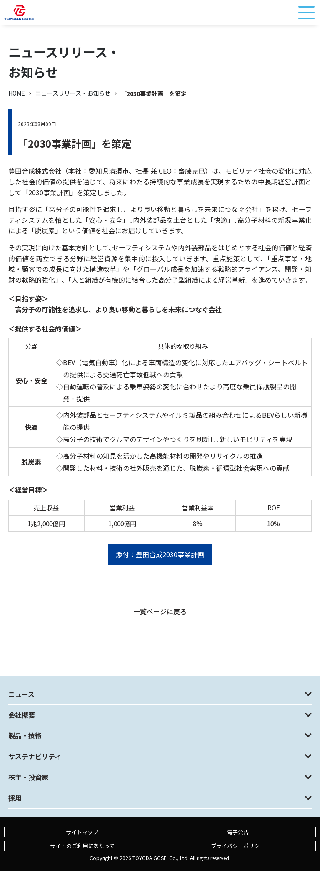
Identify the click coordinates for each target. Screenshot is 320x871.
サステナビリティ (34, 756)
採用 (15, 798)
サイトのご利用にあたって (82, 846)
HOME (16, 93)
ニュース (21, 694)
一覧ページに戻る (160, 611)
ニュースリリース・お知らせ (72, 93)
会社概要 (21, 715)
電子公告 (238, 832)
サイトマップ (82, 832)
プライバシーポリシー (238, 846)
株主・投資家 (28, 777)
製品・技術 (25, 735)
